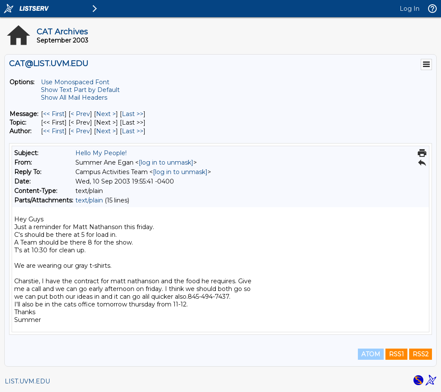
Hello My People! (101, 153)
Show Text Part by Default (80, 90)
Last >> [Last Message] (132, 114)
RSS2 (421, 354)
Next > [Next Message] (106, 114)
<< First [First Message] (54, 114)
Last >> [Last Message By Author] (132, 131)
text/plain (89, 200)
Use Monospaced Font (75, 82)
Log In (409, 8)
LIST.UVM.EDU (27, 381)
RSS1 (396, 354)
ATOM (370, 354)
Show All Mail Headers (74, 97)
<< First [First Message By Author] (54, 131)
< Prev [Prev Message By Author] (80, 131)
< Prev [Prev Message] (80, 114)
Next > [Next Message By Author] (106, 131)
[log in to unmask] (166, 162)
